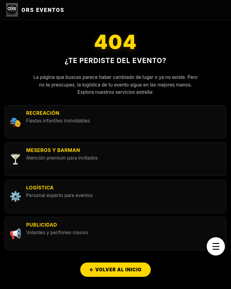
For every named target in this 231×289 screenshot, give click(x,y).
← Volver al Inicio (115, 270)
